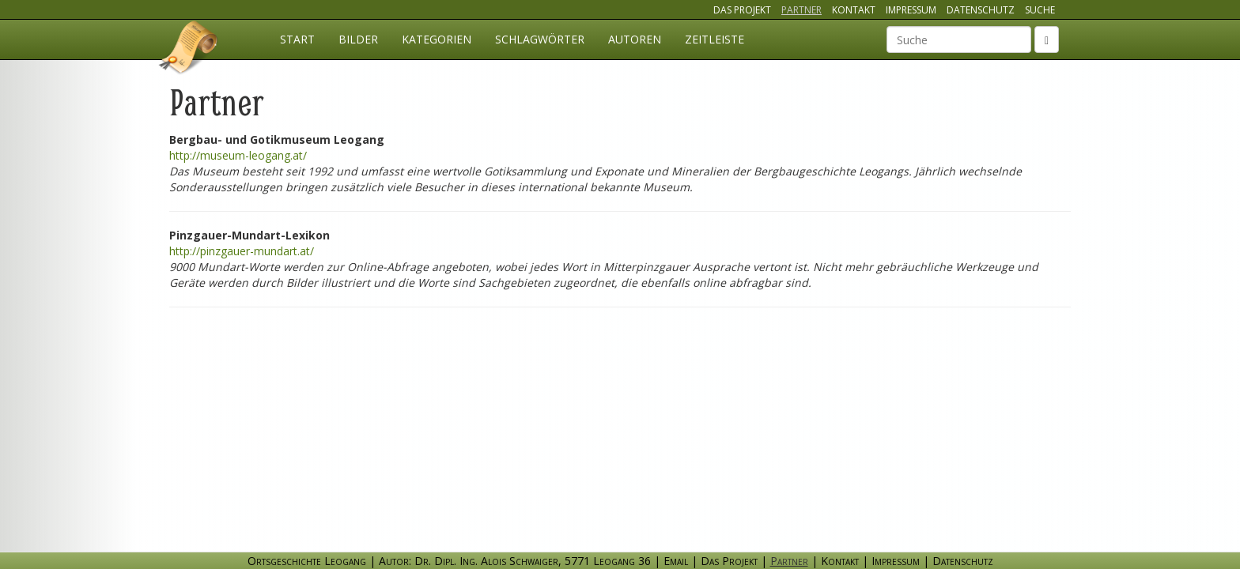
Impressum (911, 10)
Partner (801, 10)
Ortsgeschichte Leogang (189, 50)
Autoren (634, 39)
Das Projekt (742, 10)
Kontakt (853, 10)
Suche (1040, 10)
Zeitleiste (714, 39)
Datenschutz (981, 10)
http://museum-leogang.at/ (238, 155)
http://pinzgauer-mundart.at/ (241, 250)
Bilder (358, 39)
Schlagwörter (539, 39)
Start (297, 39)
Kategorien (436, 39)
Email (675, 560)
